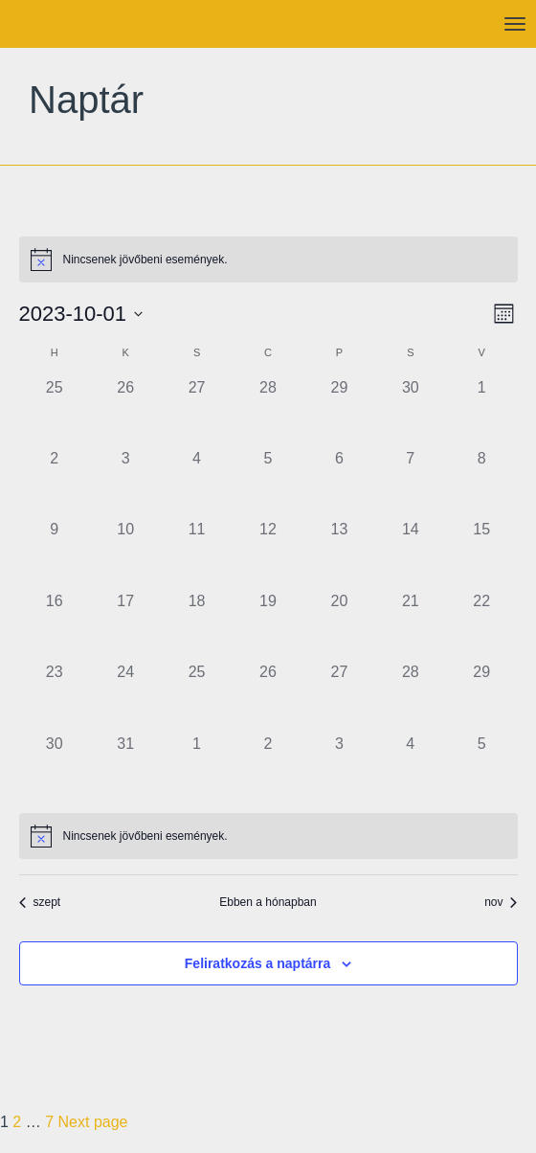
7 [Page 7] (49, 1122)
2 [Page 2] (16, 1122)
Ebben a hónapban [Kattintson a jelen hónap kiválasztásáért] (267, 902)
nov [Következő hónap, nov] (500, 902)
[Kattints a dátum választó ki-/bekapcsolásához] (81, 313)
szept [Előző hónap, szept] (40, 902)
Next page (93, 1122)
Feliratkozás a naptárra (258, 963)
